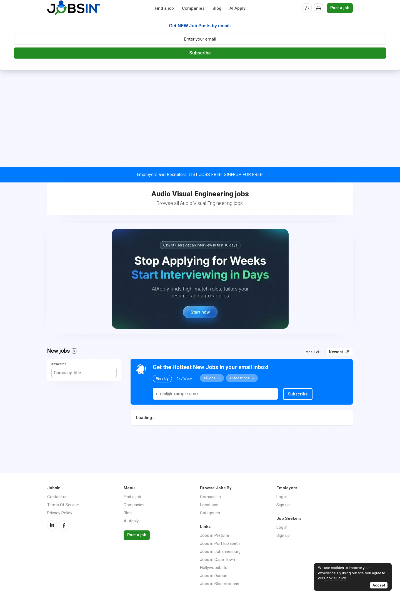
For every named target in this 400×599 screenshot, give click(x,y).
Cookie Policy (335, 578)
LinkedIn (52, 525)
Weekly (162, 378)
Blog (216, 8)
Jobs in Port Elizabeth (220, 543)
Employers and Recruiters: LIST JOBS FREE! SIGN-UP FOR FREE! (200, 174)
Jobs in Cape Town (217, 559)
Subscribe (200, 53)
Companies (193, 8)
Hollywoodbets (213, 567)
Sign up (283, 504)
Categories (210, 512)
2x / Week (184, 378)
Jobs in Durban (213, 575)
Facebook (64, 525)
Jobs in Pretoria (214, 535)
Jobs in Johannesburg (220, 551)
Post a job (339, 8)
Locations (209, 504)
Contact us (57, 496)
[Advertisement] (200, 111)
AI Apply (237, 8)
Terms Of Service (63, 504)
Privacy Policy (59, 512)
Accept (378, 585)
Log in (282, 496)
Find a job (164, 8)
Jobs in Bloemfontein (219, 583)
